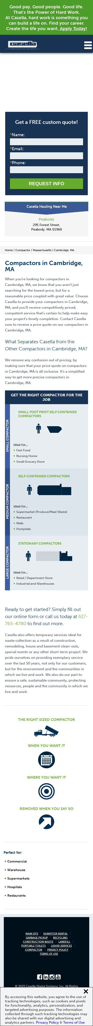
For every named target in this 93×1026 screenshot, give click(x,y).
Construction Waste (38, 941)
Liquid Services (61, 945)
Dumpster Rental (55, 933)
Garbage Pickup (37, 937)
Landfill (64, 941)
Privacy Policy (57, 949)
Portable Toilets (33, 945)
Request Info (46, 183)
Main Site (32, 933)
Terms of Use (49, 953)
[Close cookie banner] (86, 991)
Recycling (60, 937)
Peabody (46, 219)
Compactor (33, 949)
